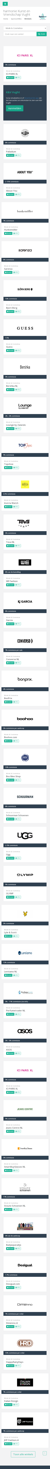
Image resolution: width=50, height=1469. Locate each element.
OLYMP (9, 893)
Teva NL (10, 542)
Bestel (10, 77)
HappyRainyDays (14, 1362)
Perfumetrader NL (15, 1010)
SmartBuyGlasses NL (14, 1166)
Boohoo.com (10, 737)
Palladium (11, 151)
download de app (31, 98)
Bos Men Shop (13, 776)
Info (17, 77)
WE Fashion (12, 581)
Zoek (41, 34)
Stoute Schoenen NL (14, 1205)
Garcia (9, 620)
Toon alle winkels (23, 1454)
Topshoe (8, 464)
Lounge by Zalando (16, 425)
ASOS (9, 1049)
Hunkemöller (10, 229)
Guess (9, 346)
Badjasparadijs (13, 1244)
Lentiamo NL (10, 971)
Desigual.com (13, 1283)
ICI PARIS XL (12, 73)
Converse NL (12, 659)
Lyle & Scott (10, 932)
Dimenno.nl (12, 1323)
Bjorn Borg (11, 307)
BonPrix (8, 698)
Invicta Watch (11, 503)
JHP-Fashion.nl (11, 1440)
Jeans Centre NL (14, 1127)
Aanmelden (14, 108)
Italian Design (11, 1401)
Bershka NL (12, 386)
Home (5, 19)
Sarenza (8, 268)
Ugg (8, 854)
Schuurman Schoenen (17, 815)
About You (11, 190)
